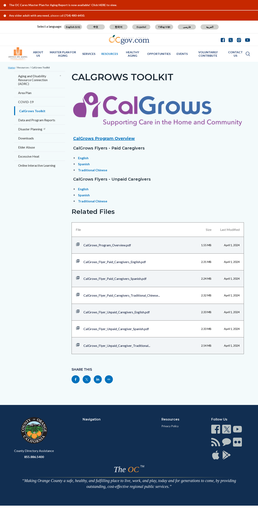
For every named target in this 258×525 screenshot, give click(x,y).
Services (88, 53)
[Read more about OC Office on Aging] (18, 54)
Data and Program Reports (36, 120)
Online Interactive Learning (36, 165)
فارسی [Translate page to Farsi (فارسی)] (187, 26)
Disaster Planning (32, 129)
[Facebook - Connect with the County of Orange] (224, 40)
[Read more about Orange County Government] (129, 39)
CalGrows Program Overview (104, 138)
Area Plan (24, 93)
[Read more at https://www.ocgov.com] (34, 430)
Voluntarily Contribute (208, 53)
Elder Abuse (26, 147)
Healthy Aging (132, 53)
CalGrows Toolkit (40, 67)
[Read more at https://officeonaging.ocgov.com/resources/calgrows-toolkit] (109, 379)
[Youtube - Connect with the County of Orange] (246, 40)
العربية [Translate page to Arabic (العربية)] (209, 26)
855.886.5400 (34, 457)
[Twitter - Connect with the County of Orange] (231, 40)
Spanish (84, 164)
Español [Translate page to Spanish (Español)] (141, 26)
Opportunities (159, 53)
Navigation (92, 419)
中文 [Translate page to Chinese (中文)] (95, 26)
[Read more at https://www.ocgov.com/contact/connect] (215, 429)
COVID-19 (25, 102)
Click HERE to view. (104, 5)
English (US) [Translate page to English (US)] (73, 26)
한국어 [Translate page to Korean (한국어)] (118, 26)
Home (11, 67)
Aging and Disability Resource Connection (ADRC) (39, 80)
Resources (109, 53)
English (83, 158)
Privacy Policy (170, 426)
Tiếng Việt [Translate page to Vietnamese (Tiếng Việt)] (164, 26)
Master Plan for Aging (63, 53)
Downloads (26, 138)
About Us (38, 53)
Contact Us (235, 53)
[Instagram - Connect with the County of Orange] (239, 40)
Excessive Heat (28, 156)
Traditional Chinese (92, 170)
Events (182, 53)
